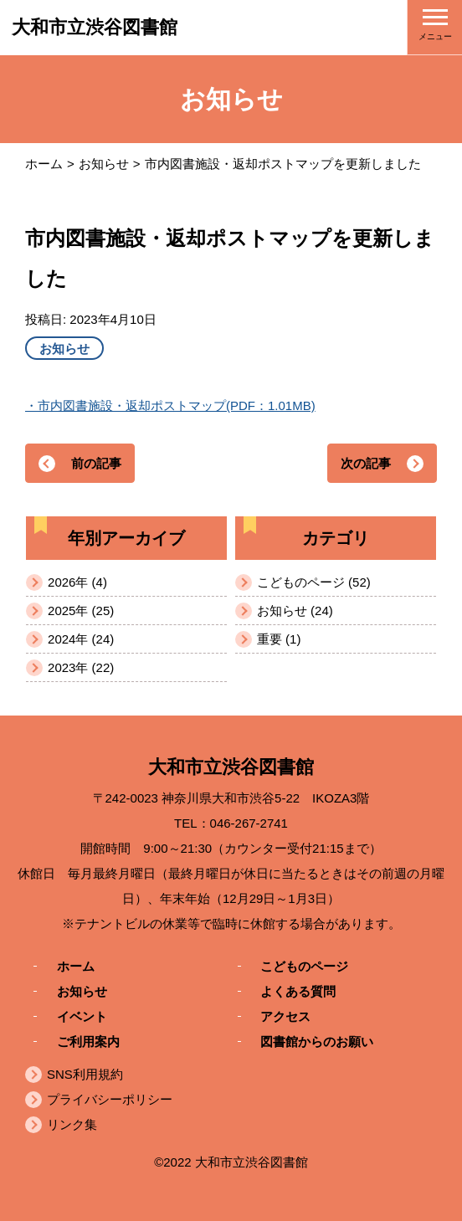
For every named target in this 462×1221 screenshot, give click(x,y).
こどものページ (304, 965)
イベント (82, 1015)
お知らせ (104, 163)
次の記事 (366, 463)
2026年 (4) (77, 582)
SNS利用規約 (85, 1074)
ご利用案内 (88, 1041)
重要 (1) (279, 639)
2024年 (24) (81, 639)
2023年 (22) (81, 667)
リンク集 (72, 1124)
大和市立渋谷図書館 (94, 27)
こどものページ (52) (314, 582)
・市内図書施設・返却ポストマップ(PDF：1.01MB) (170, 405)
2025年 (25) (81, 610)
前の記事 (96, 463)
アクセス (285, 1015)
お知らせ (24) (295, 610)
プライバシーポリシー (109, 1099)
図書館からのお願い (316, 1041)
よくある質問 (298, 990)
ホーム (44, 163)
